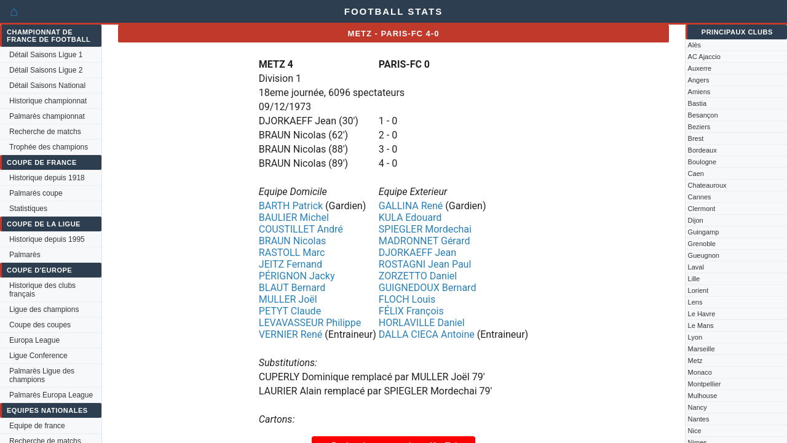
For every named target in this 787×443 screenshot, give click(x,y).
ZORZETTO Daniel (418, 276)
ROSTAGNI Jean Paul (425, 264)
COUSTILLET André (301, 229)
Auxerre (700, 68)
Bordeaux (702, 150)
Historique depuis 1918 (47, 178)
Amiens (699, 91)
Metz (695, 360)
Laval (696, 267)
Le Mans (701, 325)
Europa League (34, 340)
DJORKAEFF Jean (417, 252)
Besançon (703, 115)
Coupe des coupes (40, 325)
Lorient (698, 290)
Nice (695, 430)
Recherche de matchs (45, 131)
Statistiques (28, 208)
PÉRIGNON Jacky (297, 276)
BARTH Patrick (291, 206)
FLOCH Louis (407, 299)
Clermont (702, 208)
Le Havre (702, 313)
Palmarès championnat (47, 116)
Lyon (695, 337)
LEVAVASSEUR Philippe (310, 323)
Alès (694, 45)
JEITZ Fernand (290, 264)
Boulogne (702, 162)
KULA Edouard (410, 217)
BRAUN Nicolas (292, 241)
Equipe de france (37, 425)
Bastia (697, 103)
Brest (696, 138)
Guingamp (703, 232)
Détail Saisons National (47, 85)
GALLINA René (411, 206)
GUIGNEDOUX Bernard (428, 287)
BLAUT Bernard (292, 287)
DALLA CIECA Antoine (427, 334)
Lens (695, 302)
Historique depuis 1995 (47, 239)
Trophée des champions (48, 147)
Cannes (699, 197)
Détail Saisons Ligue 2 (45, 70)
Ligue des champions (44, 309)
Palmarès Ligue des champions (41, 375)
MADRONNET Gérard (424, 241)
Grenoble (702, 243)
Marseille (701, 349)
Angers (699, 80)
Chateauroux (707, 185)
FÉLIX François (411, 311)
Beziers (699, 126)
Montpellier (704, 384)
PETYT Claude (290, 311)
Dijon (695, 220)
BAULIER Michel (294, 217)
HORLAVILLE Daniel (422, 323)
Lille (694, 278)
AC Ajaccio (704, 56)
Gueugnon (703, 255)
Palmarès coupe (36, 193)
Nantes (699, 419)
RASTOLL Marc (292, 252)
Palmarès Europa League (51, 395)
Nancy (697, 407)
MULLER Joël (288, 299)
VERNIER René (291, 334)
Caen (696, 173)
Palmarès (25, 254)
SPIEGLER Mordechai (425, 229)
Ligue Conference (38, 355)
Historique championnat (48, 101)
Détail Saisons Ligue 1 (45, 54)
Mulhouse (703, 395)
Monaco (700, 372)
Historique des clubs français (42, 289)
